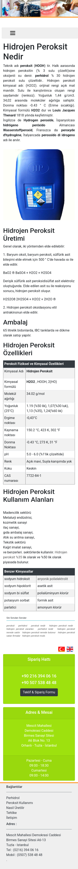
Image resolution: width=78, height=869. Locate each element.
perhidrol (22, 625)
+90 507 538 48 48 (39, 682)
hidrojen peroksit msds (33, 636)
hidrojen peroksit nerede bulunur (39, 632)
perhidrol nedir (45, 629)
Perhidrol (13, 798)
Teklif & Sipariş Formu (39, 692)
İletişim (11, 818)
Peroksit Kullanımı (19, 803)
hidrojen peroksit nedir (61, 625)
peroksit (10, 625)
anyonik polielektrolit (52, 579)
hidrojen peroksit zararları (20, 629)
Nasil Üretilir (15, 808)
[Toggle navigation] (12, 33)
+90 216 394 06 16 (39, 676)
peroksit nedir (38, 625)
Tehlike (11, 813)
